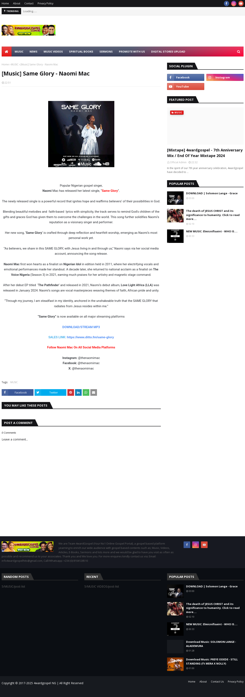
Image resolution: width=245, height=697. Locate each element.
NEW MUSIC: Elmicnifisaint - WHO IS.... (212, 231)
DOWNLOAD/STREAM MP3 (81, 327)
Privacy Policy (45, 3)
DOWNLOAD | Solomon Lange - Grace (212, 193)
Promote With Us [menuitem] (132, 51)
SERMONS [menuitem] (106, 51)
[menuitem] (7, 51)
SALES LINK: (57, 337)
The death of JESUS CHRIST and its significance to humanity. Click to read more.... (213, 215)
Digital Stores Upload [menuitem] (168, 51)
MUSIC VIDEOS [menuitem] (53, 51)
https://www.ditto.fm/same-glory (90, 337)
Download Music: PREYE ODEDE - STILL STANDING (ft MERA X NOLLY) (212, 661)
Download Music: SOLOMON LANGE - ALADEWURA (211, 644)
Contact (28, 3)
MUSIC (14, 64)
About (16, 3)
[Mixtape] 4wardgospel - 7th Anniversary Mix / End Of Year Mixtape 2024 (205, 153)
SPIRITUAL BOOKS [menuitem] (81, 51)
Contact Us (217, 681)
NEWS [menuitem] (33, 51)
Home (5, 3)
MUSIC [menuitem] (19, 51)
